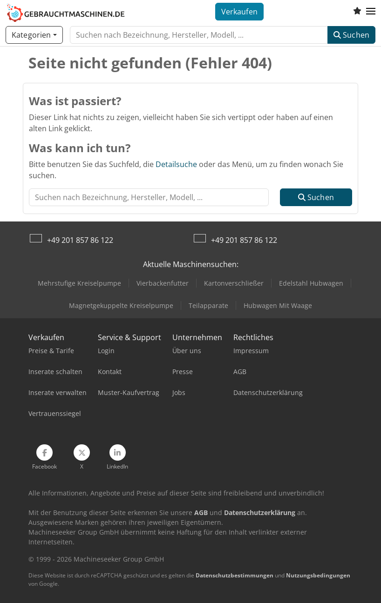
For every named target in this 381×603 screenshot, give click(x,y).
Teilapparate (208, 305)
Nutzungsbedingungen (318, 575)
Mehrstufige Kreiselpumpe (79, 283)
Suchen (351, 35)
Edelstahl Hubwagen (311, 283)
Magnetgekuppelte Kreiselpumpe (121, 305)
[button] (370, 11)
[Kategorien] (34, 35)
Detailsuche (176, 164)
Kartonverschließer (234, 283)
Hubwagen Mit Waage (278, 305)
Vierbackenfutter (162, 283)
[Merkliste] (357, 11)
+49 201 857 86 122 (80, 240)
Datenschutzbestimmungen (234, 575)
